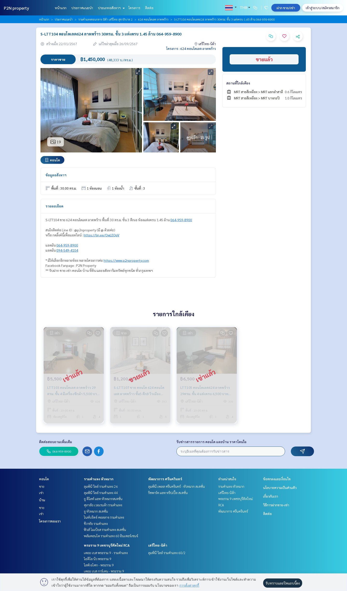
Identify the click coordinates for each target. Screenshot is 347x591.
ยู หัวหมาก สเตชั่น (96, 511)
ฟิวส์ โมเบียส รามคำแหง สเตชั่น (105, 529)
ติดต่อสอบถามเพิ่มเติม (55, 442)
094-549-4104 (67, 250)
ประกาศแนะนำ (82, 8)
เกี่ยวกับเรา (270, 496)
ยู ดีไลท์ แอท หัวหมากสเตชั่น (103, 498)
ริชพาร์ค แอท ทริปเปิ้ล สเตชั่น (168, 492)
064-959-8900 (181, 220)
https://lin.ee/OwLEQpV (101, 235)
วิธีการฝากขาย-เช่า (276, 505)
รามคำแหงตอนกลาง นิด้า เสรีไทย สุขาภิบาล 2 (105, 19)
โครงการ (134, 8)
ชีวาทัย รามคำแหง (96, 523)
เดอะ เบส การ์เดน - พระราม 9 (104, 571)
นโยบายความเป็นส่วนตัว (280, 487)
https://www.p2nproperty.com (126, 260)
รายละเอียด (54, 206)
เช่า (41, 492)
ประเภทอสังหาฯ (111, 8)
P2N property (16, 8)
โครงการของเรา (50, 521)
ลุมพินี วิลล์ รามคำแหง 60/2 (167, 552)
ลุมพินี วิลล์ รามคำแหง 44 (101, 492)
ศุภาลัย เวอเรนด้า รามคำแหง (103, 505)
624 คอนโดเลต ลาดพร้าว (153, 19)
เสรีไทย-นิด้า (157, 545)
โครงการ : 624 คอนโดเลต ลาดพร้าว (191, 48)
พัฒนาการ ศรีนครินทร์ (165, 479)
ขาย (41, 486)
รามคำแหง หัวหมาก (98, 479)
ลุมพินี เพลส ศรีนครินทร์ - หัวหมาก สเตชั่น (176, 486)
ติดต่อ (149, 8)
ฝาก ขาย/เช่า (286, 8)
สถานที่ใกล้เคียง (238, 83)
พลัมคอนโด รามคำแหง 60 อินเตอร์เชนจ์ (111, 536)
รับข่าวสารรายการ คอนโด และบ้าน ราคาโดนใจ (211, 442)
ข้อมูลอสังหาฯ (56, 175)
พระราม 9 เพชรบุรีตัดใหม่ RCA (107, 545)
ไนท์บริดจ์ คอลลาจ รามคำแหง (104, 517)
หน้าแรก (61, 8)
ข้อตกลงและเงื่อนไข (277, 479)
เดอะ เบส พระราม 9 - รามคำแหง (106, 552)
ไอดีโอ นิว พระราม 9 (97, 559)
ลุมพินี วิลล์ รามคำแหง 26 (101, 486)
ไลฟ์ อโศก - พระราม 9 (99, 565)
